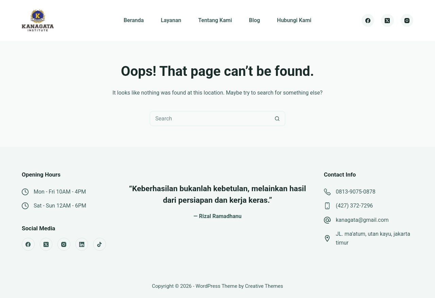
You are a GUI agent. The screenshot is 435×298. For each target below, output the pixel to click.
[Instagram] (407, 20)
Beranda (134, 20)
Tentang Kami (215, 20)
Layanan (171, 20)
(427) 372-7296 (354, 205)
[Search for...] (209, 118)
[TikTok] (99, 244)
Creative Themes (264, 286)
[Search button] (277, 118)
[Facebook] (368, 20)
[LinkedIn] (81, 244)
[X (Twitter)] (387, 20)
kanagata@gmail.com (362, 220)
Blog (254, 20)
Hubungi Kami (294, 20)
